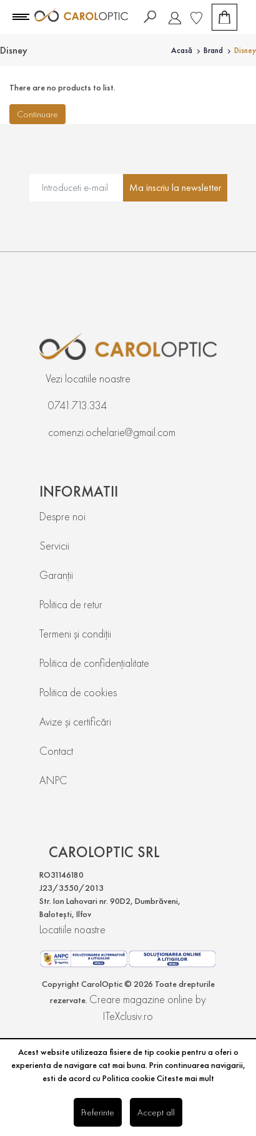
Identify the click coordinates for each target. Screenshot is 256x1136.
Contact (56, 751)
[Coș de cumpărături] (224, 17)
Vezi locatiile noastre (88, 378)
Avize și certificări (75, 721)
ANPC (53, 780)
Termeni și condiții (75, 633)
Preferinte (97, 1112)
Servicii (54, 545)
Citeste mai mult (185, 1078)
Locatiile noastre (72, 929)
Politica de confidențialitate (94, 663)
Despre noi (62, 516)
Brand (213, 50)
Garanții (56, 575)
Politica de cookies (78, 692)
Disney (245, 50)
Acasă (181, 50)
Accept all (156, 1112)
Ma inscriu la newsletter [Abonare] (175, 187)
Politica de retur (70, 604)
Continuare (37, 114)
